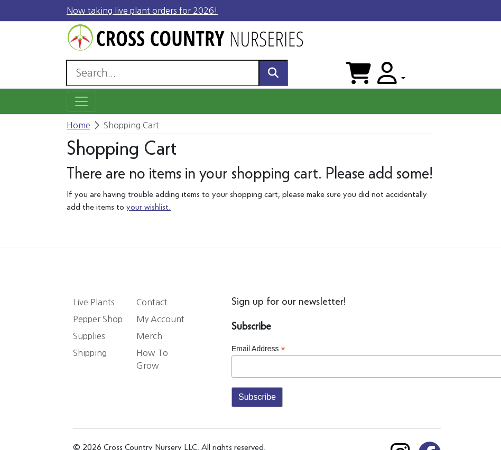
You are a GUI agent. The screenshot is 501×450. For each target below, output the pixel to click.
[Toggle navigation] (81, 101)
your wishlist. (148, 207)
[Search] (162, 73)
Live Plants (94, 302)
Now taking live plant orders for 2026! (142, 10)
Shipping (90, 353)
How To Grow (152, 359)
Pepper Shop (98, 319)
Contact (152, 302)
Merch (149, 336)
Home (78, 125)
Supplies (89, 336)
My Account (160, 319)
